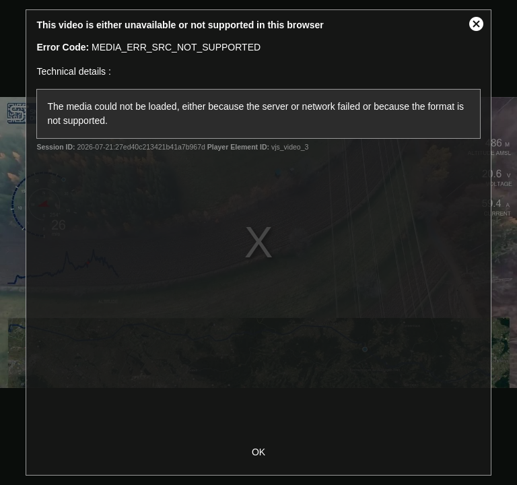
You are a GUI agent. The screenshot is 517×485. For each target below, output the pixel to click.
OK (258, 452)
